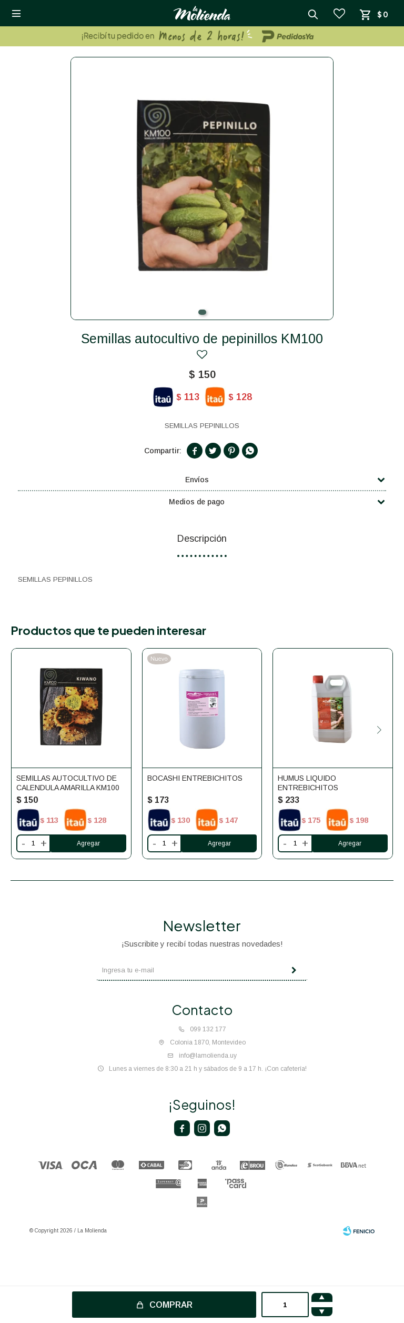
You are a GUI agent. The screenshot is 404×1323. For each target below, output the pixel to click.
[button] (202, 312)
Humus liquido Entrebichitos (308, 783)
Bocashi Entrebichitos (195, 778)
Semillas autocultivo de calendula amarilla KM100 (67, 783)
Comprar (171, 1304)
